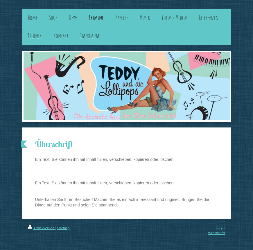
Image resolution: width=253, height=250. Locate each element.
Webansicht (216, 233)
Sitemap (63, 228)
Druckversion (41, 228)
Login (220, 227)
